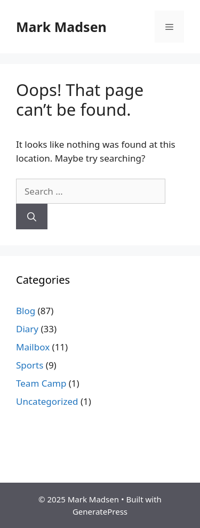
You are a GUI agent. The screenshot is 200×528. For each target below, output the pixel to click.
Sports (29, 365)
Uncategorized (47, 401)
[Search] (31, 216)
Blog (25, 311)
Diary (27, 329)
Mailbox (33, 347)
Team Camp (41, 383)
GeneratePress (100, 511)
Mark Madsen (61, 27)
